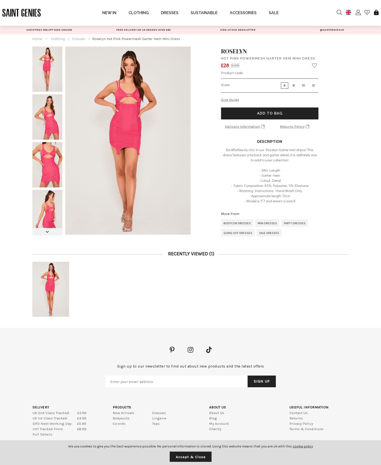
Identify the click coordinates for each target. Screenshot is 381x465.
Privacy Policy (301, 423)
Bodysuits (121, 418)
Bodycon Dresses (237, 223)
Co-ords (119, 423)
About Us (216, 413)
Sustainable (204, 12)
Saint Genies (21, 13)
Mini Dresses (267, 223)
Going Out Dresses (237, 233)
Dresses (169, 12)
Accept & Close (190, 457)
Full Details (42, 434)
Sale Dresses (269, 233)
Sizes (225, 85)
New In (109, 12)
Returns (296, 418)
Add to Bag (269, 113)
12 (313, 85)
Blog (213, 418)
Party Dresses (295, 223)
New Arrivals (123, 413)
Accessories (243, 12)
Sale (274, 12)
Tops (156, 423)
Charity (215, 429)
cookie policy (303, 446)
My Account (219, 423)
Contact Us (298, 413)
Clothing (139, 12)
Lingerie (159, 418)
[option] (49, 30)
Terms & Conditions (306, 429)
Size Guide (230, 99)
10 (303, 85)
